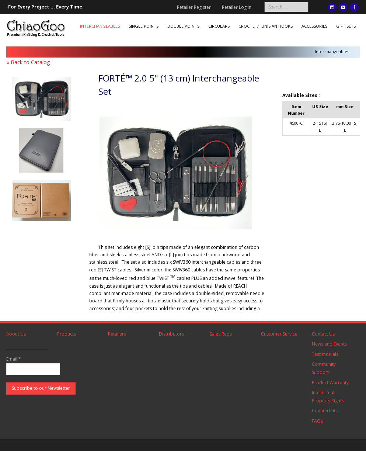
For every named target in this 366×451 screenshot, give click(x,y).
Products (66, 334)
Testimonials (325, 354)
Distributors (171, 334)
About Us (16, 334)
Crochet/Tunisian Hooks (265, 26)
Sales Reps (221, 334)
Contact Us (323, 334)
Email (13, 359)
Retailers (117, 334)
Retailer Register (194, 7)
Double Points (183, 26)
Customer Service (279, 334)
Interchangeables (100, 26)
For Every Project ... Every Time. (46, 6)
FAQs (317, 421)
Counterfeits (325, 410)
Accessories (314, 26)
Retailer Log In (236, 7)
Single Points (143, 26)
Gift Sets (346, 26)
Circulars (219, 26)
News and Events (329, 344)
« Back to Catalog (28, 62)
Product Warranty (330, 382)
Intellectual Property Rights (328, 396)
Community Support (324, 368)
